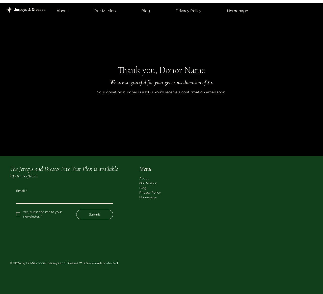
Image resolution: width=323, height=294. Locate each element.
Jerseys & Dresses (30, 10)
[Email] (63, 199)
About (144, 178)
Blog (142, 188)
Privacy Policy (150, 192)
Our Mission (148, 183)
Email (21, 191)
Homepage (147, 197)
